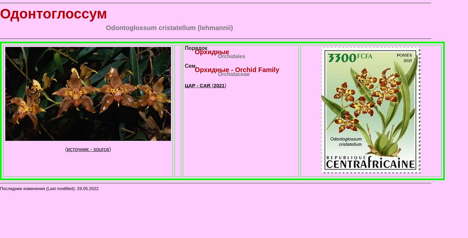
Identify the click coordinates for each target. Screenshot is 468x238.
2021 (219, 85)
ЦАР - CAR (198, 85)
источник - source (88, 149)
